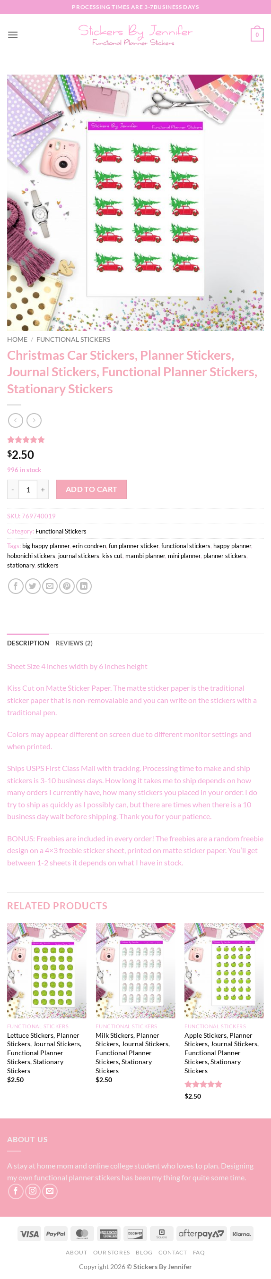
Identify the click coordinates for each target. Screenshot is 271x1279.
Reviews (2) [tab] (74, 643)
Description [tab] (28, 643)
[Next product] (15, 420)
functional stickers (185, 546)
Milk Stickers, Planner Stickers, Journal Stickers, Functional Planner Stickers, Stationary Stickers (133, 1053)
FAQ (199, 1252)
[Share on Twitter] (33, 586)
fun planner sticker (133, 546)
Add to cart (92, 489)
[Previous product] (33, 420)
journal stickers (78, 555)
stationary (21, 565)
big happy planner (46, 546)
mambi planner (145, 555)
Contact (172, 1252)
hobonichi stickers (31, 555)
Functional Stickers (73, 339)
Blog (144, 1252)
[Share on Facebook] (16, 586)
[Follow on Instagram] (33, 1191)
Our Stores (111, 1252)
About (76, 1252)
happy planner (232, 546)
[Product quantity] (27, 489)
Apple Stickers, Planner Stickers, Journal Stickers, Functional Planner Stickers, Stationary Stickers (221, 1053)
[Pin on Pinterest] (67, 586)
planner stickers (224, 555)
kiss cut (112, 555)
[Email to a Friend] (50, 586)
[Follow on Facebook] (16, 1191)
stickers (48, 565)
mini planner (184, 555)
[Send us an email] (50, 1191)
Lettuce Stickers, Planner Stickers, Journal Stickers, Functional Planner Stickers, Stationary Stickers (44, 1053)
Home (17, 339)
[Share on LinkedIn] (84, 586)
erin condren (89, 546)
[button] (12, 34)
